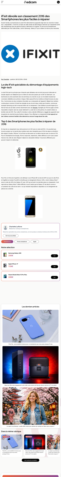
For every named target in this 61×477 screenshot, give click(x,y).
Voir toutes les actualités (30, 460)
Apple (34, 241)
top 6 (46, 112)
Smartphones (7, 241)
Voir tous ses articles (10, 235)
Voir (54, 256)
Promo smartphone (22, 241)
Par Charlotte (5, 79)
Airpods (35, 107)
